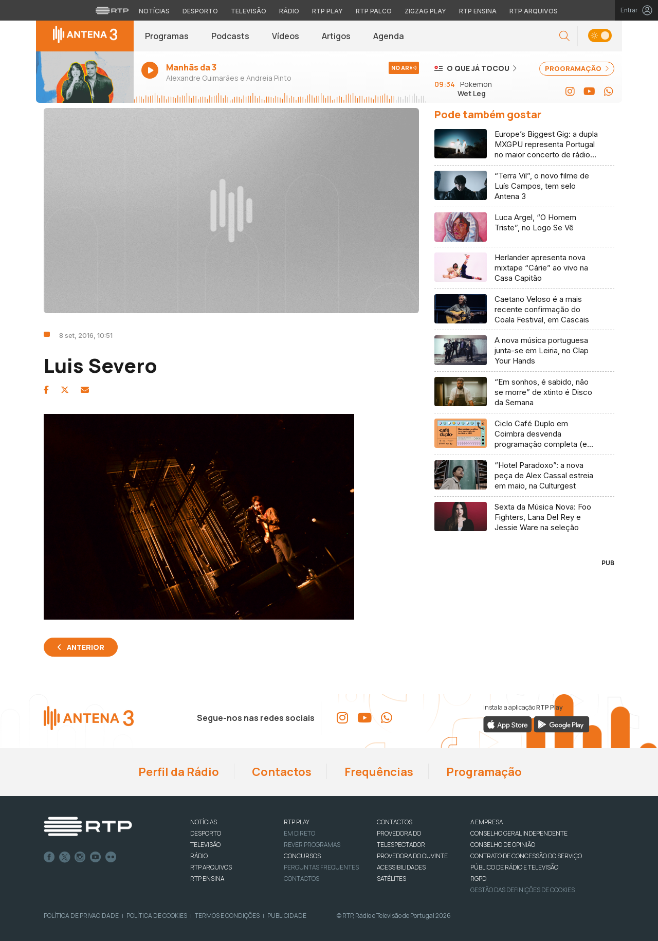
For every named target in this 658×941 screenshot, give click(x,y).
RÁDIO (199, 856)
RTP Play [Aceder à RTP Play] (327, 11)
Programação (483, 772)
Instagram (80, 857)
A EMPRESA (486, 822)
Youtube (95, 857)
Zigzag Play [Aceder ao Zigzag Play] (425, 11)
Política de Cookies (156, 915)
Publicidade (286, 915)
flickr (111, 857)
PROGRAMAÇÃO (577, 68)
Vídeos (285, 36)
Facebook (49, 857)
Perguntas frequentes (321, 867)
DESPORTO (205, 833)
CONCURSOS (302, 856)
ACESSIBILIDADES (401, 867)
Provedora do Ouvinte (412, 856)
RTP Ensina (207, 878)
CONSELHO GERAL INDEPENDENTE (519, 833)
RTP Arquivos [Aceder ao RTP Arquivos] (533, 11)
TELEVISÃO (205, 844)
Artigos (336, 36)
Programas (167, 36)
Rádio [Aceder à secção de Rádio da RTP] (289, 11)
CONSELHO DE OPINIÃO (502, 844)
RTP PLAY (296, 822)
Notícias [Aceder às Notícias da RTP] (154, 11)
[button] (564, 36)
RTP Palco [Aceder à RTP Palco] (374, 11)
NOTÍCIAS (203, 822)
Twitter (64, 857)
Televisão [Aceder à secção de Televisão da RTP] (248, 11)
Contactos (281, 772)
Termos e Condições (227, 915)
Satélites (391, 878)
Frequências (377, 772)
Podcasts (230, 36)
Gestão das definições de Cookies (522, 889)
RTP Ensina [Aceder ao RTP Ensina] (478, 11)
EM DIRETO (299, 833)
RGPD (478, 878)
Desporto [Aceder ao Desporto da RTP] (200, 11)
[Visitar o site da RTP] (112, 10)
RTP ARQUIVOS (211, 867)
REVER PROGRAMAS (312, 844)
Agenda (388, 36)
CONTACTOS (394, 822)
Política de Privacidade (81, 915)
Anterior (85, 647)
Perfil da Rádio (177, 772)
